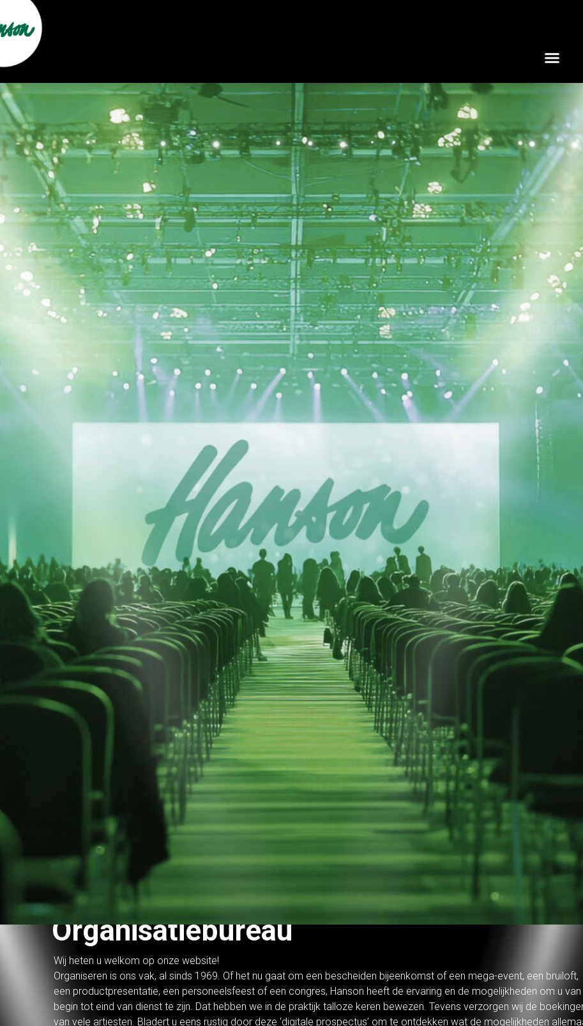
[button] (552, 57)
